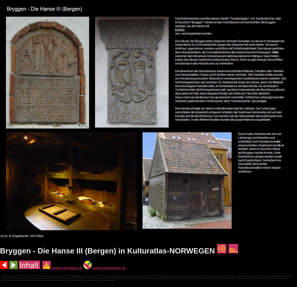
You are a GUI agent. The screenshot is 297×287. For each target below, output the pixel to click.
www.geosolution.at (104, 268)
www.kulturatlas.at (62, 268)
